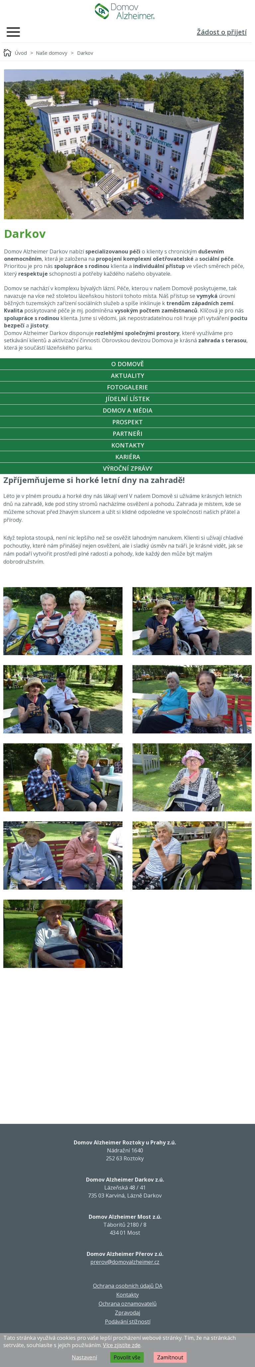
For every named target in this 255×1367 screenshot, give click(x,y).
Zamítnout (170, 1357)
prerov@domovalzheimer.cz (124, 1261)
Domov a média (127, 410)
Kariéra (127, 457)
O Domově (127, 364)
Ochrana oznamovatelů (128, 1303)
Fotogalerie (127, 387)
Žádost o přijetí (222, 32)
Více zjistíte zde (121, 1345)
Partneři (127, 434)
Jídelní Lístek (128, 399)
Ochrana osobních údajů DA (127, 1285)
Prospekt (127, 422)
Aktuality (127, 375)
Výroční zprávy (127, 468)
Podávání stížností (127, 1321)
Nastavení (84, 1357)
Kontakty (127, 445)
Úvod (21, 52)
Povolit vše (127, 1357)
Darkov (85, 52)
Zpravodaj (127, 1312)
